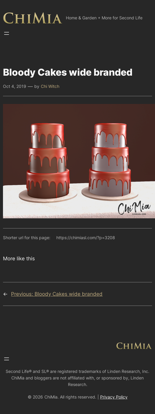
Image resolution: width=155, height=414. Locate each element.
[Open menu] (6, 33)
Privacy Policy (114, 396)
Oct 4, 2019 (14, 86)
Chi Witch (50, 86)
